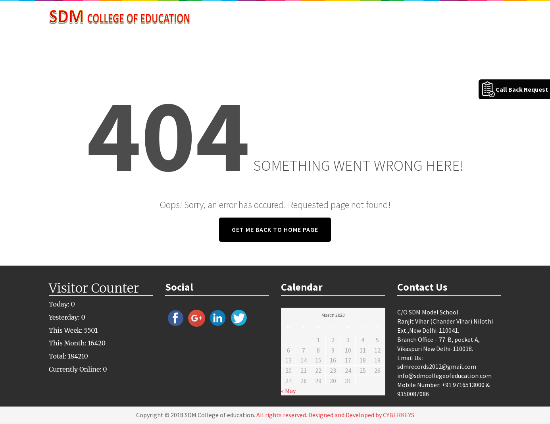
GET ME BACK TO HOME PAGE (275, 229)
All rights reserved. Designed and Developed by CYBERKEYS (335, 415)
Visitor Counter (94, 288)
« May (288, 391)
